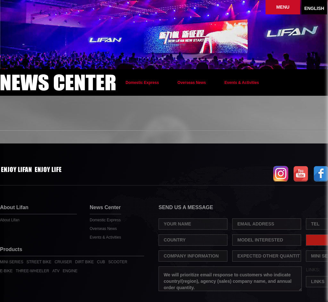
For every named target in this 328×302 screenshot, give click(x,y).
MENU (282, 7)
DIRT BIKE (84, 262)
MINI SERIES (11, 262)
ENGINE (70, 271)
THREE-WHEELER (32, 271)
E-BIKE (6, 271)
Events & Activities (242, 82)
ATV (55, 271)
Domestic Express (142, 82)
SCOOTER (117, 262)
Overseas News (191, 82)
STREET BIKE (39, 262)
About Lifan (10, 220)
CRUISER (63, 262)
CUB (101, 262)
